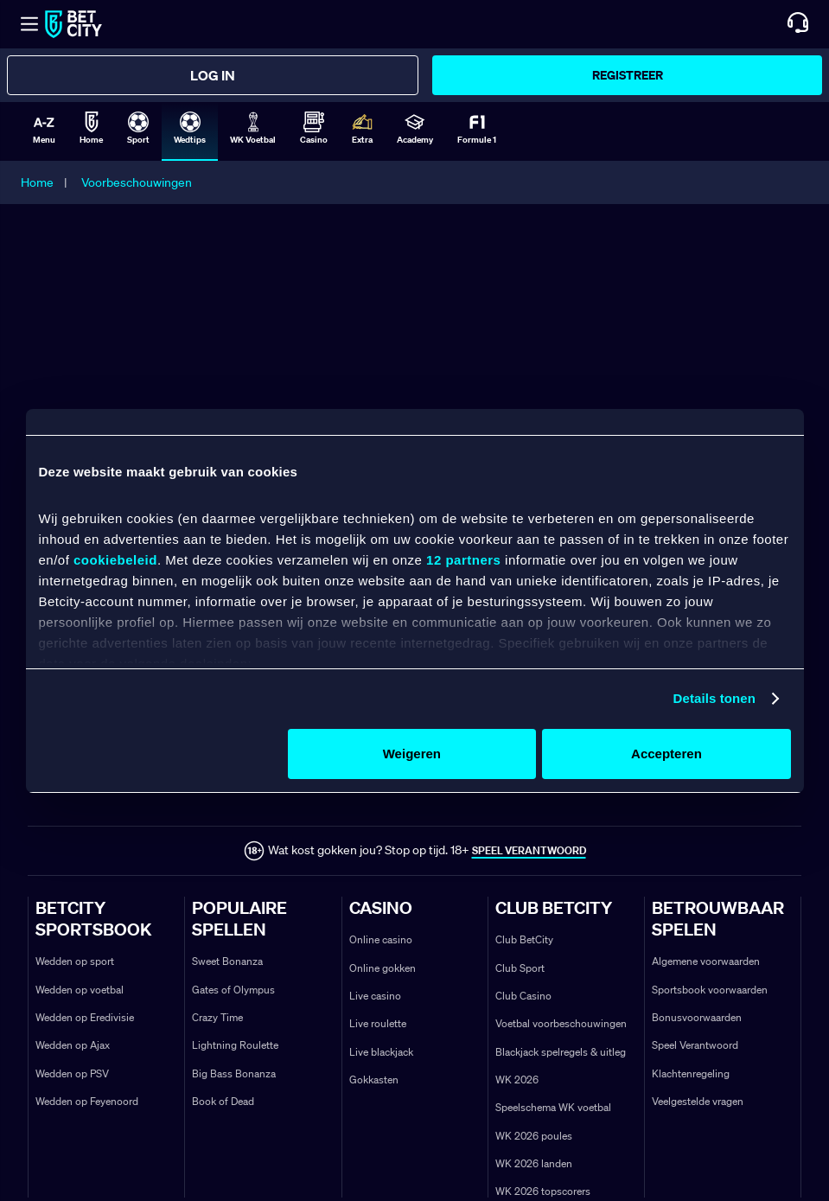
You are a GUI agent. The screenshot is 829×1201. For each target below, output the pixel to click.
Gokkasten (374, 1079)
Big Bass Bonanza (234, 1073)
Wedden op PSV (72, 1073)
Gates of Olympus (233, 989)
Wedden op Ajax (72, 1045)
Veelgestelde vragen (697, 1101)
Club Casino (523, 995)
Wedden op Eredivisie (84, 1017)
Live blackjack (381, 1051)
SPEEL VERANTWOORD (529, 850)
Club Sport (520, 968)
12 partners (463, 560)
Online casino (380, 939)
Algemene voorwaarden (706, 961)
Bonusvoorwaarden (697, 1017)
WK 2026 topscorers (542, 1191)
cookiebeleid (115, 560)
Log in (212, 75)
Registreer (627, 75)
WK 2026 (517, 1079)
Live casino (375, 995)
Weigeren (412, 753)
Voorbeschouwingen (136, 182)
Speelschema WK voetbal (553, 1107)
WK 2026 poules (533, 1135)
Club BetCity (524, 939)
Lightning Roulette (235, 1045)
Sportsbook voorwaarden (710, 989)
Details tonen (714, 698)
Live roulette (377, 1023)
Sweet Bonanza (227, 961)
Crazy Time (217, 1017)
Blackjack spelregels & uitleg (560, 1051)
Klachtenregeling (691, 1073)
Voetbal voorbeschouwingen (561, 1023)
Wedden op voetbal (79, 989)
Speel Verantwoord (695, 1045)
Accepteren (666, 753)
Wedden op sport (74, 961)
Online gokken (382, 968)
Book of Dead (223, 1101)
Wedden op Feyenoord (86, 1101)
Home (37, 182)
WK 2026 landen (533, 1163)
